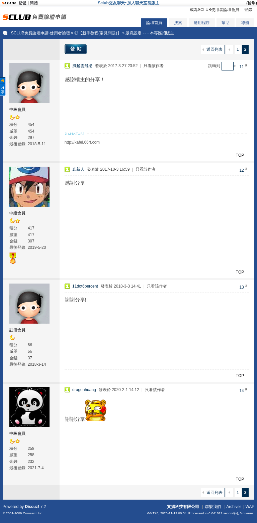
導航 (245, 22)
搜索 (178, 22)
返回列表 (214, 49)
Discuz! (32, 506)
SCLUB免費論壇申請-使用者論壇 (40, 33)
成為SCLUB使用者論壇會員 (214, 9)
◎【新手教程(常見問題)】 (97, 33)
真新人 (78, 169)
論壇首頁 (154, 22)
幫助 (226, 22)
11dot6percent (85, 286)
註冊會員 (17, 330)
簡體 (34, 3)
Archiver (233, 506)
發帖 (76, 48)
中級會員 (17, 109)
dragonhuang (84, 389)
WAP (249, 506)
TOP (240, 155)
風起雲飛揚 (82, 65)
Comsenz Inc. (33, 513)
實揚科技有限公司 (183, 506)
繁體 (22, 3)
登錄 (248, 9)
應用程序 (202, 22)
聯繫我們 (213, 506)
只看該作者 (154, 65)
